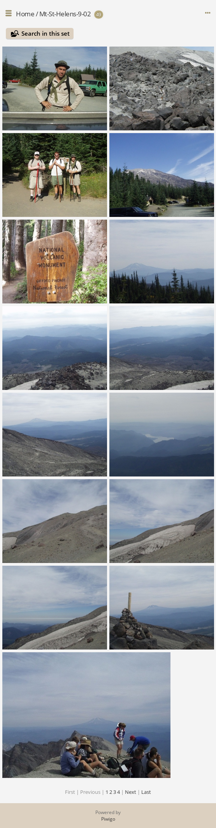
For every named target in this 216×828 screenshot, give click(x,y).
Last (146, 791)
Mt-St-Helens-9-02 (65, 13)
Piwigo (108, 819)
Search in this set (45, 33)
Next (130, 791)
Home (25, 13)
